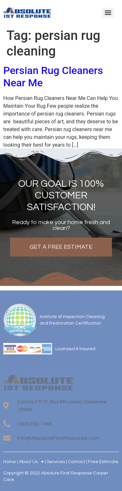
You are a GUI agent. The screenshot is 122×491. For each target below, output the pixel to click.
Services (56, 462)
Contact (76, 462)
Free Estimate (103, 462)
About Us (31, 462)
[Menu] (108, 13)
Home (9, 462)
